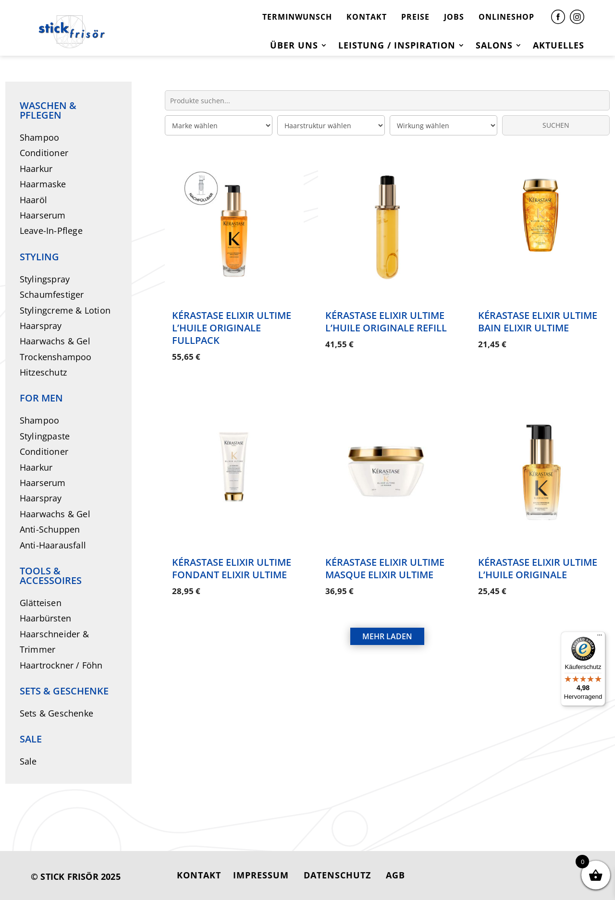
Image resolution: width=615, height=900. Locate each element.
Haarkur (36, 168)
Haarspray (41, 325)
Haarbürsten (45, 618)
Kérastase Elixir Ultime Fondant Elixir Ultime (231, 563)
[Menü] (599, 637)
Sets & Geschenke (56, 713)
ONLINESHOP (506, 17)
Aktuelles (558, 46)
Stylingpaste (45, 436)
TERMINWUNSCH (297, 17)
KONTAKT (366, 17)
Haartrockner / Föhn (61, 665)
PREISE (415, 17)
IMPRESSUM (261, 875)
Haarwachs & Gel (55, 341)
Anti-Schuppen (50, 529)
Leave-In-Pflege (51, 230)
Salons (494, 46)
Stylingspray (45, 279)
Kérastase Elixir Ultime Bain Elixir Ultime (537, 321)
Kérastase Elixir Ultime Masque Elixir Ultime (384, 563)
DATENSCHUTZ (337, 875)
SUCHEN (555, 125)
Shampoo (39, 137)
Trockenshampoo (56, 357)
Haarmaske (43, 184)
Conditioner (44, 152)
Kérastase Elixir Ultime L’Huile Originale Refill (386, 321)
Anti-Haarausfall (53, 545)
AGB (395, 875)
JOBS (454, 17)
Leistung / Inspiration (396, 46)
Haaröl (33, 200)
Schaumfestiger (52, 294)
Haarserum (43, 215)
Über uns (294, 46)
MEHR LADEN (387, 627)
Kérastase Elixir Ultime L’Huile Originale (537, 563)
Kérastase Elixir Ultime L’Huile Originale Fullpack (231, 328)
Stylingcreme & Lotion (65, 310)
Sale (28, 761)
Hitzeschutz (43, 372)
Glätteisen (41, 602)
